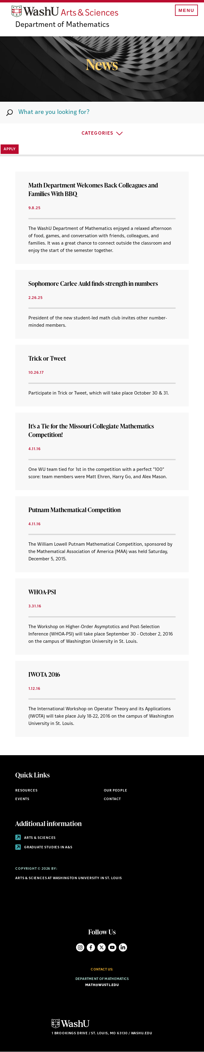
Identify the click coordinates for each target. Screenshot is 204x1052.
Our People (115, 790)
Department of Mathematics (62, 25)
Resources (26, 790)
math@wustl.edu (102, 985)
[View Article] (102, 218)
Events (22, 799)
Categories (97, 133)
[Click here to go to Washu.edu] (70, 1027)
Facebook (91, 947)
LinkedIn (123, 947)
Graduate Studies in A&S (43, 847)
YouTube (112, 947)
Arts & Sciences (35, 838)
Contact (112, 799)
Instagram (80, 947)
